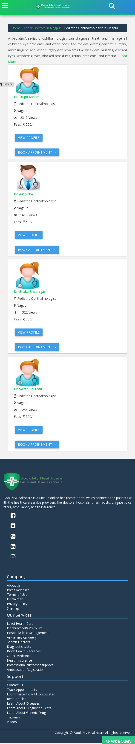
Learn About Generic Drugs (27, 714)
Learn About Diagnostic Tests (29, 709)
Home (16, 28)
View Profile (29, 137)
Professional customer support (30, 666)
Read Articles (16, 700)
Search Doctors (18, 643)
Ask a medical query (22, 638)
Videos (12, 723)
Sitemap (13, 609)
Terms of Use (17, 595)
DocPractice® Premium (24, 629)
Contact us (15, 686)
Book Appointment (37, 152)
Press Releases (18, 591)
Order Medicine (18, 657)
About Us (14, 586)
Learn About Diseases (23, 704)
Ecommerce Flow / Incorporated (31, 695)
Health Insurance (19, 661)
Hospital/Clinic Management (28, 634)
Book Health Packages (24, 652)
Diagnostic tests (19, 647)
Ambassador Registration (26, 670)
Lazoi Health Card (20, 624)
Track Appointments (22, 691)
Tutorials (13, 718)
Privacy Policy (17, 604)
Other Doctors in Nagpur (42, 28)
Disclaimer (15, 600)
